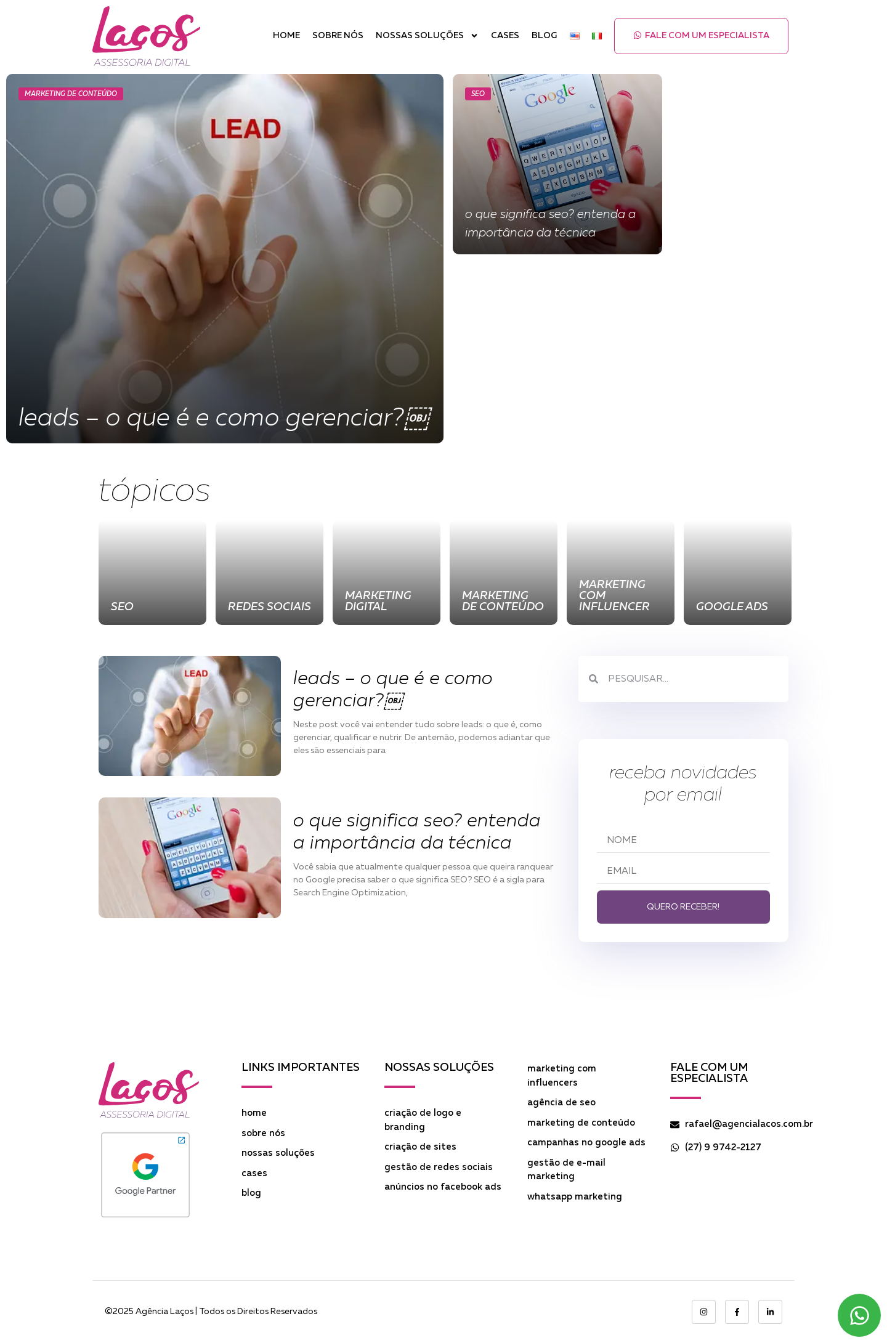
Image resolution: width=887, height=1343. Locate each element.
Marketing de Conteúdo (71, 94)
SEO (478, 94)
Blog (544, 35)
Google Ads (732, 607)
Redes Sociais (269, 607)
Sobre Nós (337, 35)
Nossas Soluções (427, 36)
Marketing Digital (378, 602)
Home (286, 35)
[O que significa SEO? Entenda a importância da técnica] (557, 164)
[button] (701, 36)
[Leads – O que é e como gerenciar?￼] (225, 258)
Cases (505, 35)
